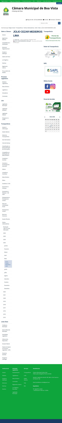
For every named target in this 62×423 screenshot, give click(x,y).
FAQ (25, 383)
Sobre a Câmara (6, 31)
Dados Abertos (26, 379)
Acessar (59, 3)
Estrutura (4, 383)
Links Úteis (4, 322)
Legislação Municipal (14, 392)
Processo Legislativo (4, 77)
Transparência (19, 28)
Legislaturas (15, 375)
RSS (34, 1)
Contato (46, 19)
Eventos (4, 389)
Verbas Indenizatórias (29, 28)
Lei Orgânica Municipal (15, 388)
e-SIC (25, 375)
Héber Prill (17, 39)
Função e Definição (4, 379)
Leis (2, 101)
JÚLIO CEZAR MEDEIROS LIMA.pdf (22, 41)
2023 (36, 28)
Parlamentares (15, 372)
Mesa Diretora (15, 378)
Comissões (15, 381)
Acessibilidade (38, 19)
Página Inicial (4, 1)
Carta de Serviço (47, 1)
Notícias (4, 386)
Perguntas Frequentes (15, 1)
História (4, 375)
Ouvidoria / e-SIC (57, 1)
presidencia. (38, 382)
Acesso (4, 372)
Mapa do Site (30, 19)
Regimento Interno (16, 384)
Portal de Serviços (26, 1)
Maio (39, 28)
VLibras (58, 19)
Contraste (52, 19)
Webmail (39, 1)
